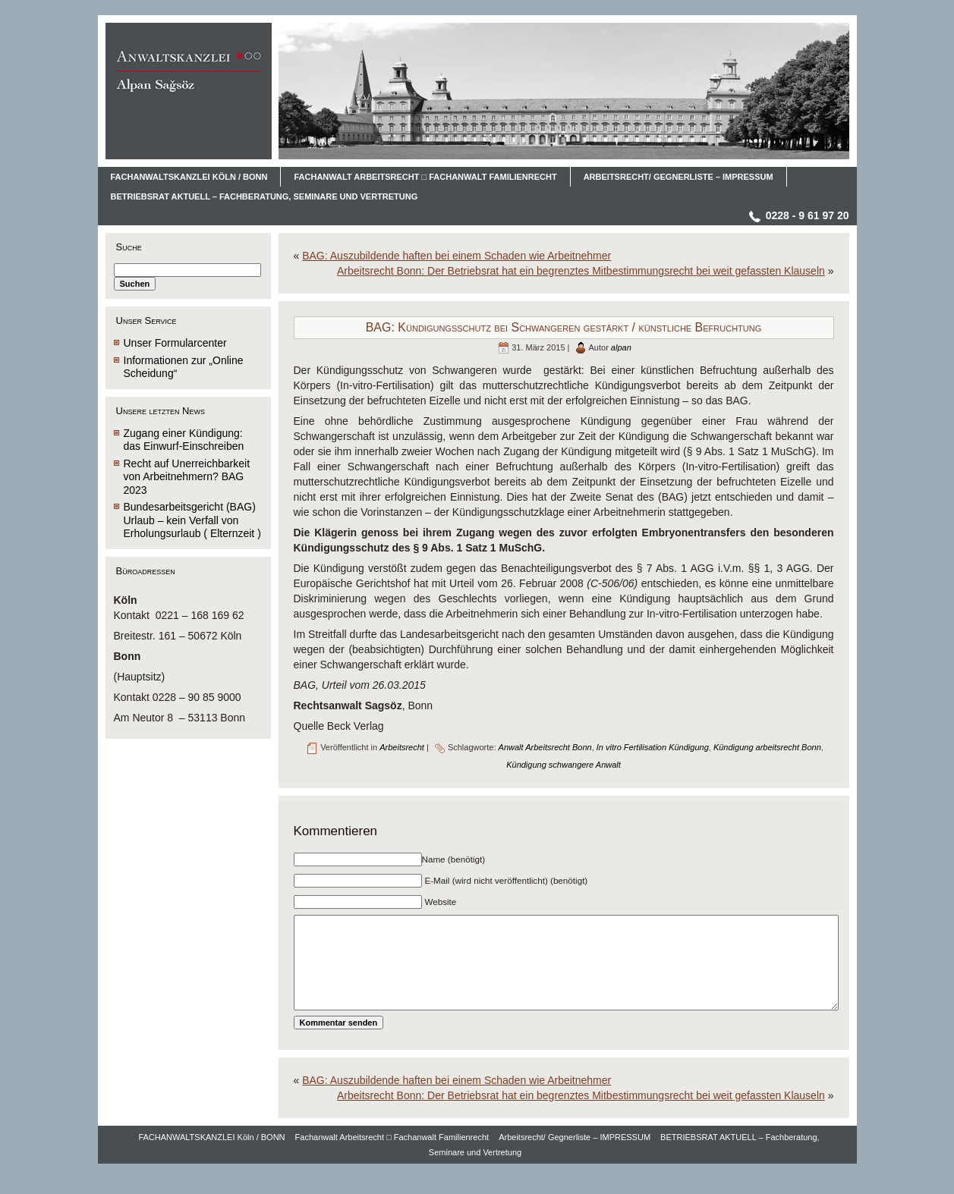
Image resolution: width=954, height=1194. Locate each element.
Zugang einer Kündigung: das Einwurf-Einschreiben (184, 440)
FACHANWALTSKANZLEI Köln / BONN (211, 1159)
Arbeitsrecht (401, 747)
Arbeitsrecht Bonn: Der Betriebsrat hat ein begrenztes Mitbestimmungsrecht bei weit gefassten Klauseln (581, 271)
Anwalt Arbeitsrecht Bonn (545, 747)
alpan (621, 347)
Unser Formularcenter (175, 343)
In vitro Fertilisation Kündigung (653, 747)
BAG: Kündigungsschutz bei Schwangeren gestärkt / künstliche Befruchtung (564, 327)
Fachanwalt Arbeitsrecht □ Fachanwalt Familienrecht (392, 1159)
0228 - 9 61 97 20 (807, 215)
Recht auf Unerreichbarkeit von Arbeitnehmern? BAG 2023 (187, 476)
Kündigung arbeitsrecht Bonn (767, 747)
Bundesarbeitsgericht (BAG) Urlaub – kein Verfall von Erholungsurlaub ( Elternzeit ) (192, 520)
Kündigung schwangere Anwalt (563, 764)
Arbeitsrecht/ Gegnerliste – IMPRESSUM (574, 1159)
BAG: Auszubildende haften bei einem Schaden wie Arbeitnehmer (456, 256)
